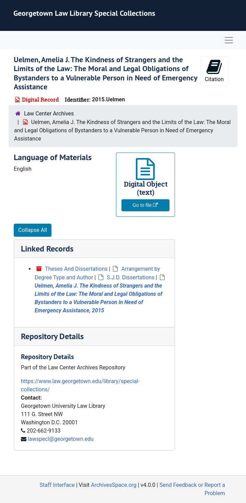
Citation (214, 70)
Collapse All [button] (32, 230)
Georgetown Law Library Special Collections (84, 13)
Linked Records (47, 248)
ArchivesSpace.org (114, 485)
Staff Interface (57, 485)
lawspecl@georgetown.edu (61, 439)
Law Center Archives (49, 113)
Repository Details (52, 336)
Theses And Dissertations (76, 269)
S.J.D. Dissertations (130, 277)
